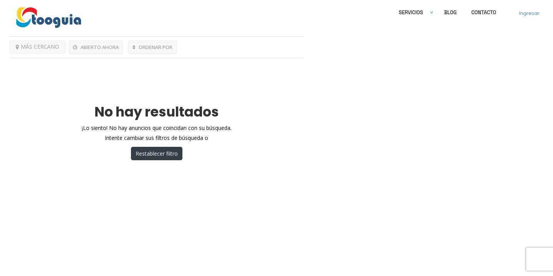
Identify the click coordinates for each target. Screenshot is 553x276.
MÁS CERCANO (37, 46)
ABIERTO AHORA (96, 47)
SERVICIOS (411, 12)
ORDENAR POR (152, 47)
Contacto (483, 12)
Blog (450, 12)
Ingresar (529, 13)
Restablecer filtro (157, 153)
